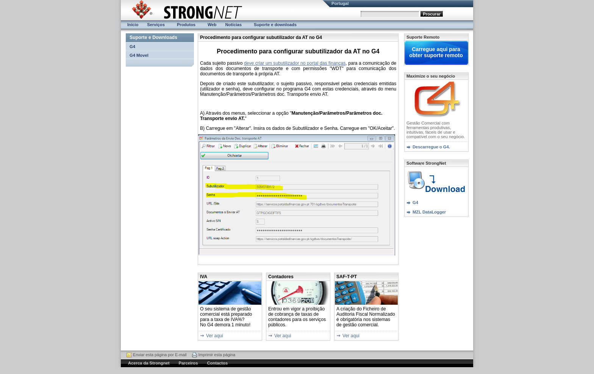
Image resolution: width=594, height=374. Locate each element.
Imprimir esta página (216, 354)
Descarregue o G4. (431, 147)
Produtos (186, 24)
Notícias (233, 24)
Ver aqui (214, 335)
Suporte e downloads (275, 24)
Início (132, 24)
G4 (132, 46)
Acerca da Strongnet (148, 363)
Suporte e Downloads (153, 37)
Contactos (217, 363)
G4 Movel (139, 55)
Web (212, 24)
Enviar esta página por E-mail (159, 354)
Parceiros (188, 363)
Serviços (156, 24)
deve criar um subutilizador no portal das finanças (294, 63)
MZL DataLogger (429, 212)
